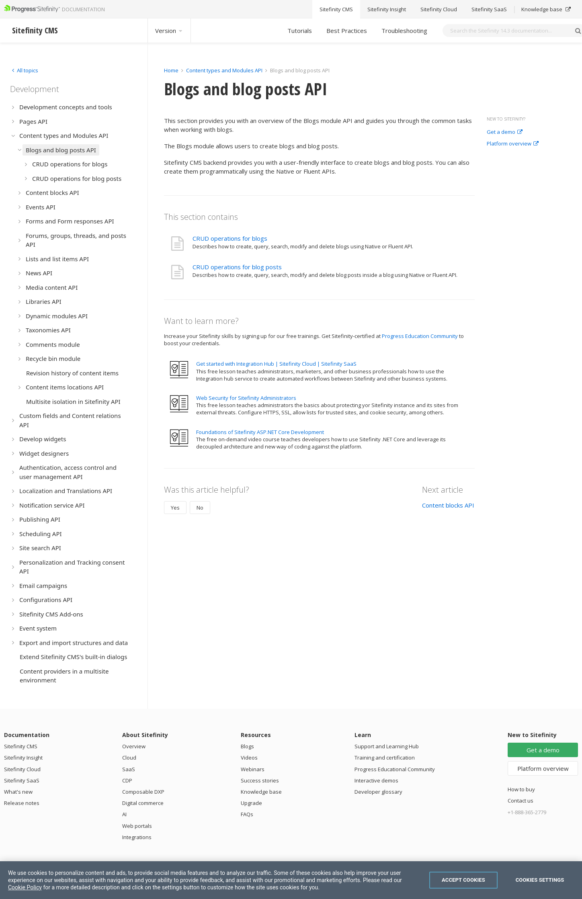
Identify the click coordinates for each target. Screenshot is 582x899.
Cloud (129, 757)
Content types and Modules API (224, 70)
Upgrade (251, 803)
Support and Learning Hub (387, 746)
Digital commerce (143, 803)
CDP (127, 780)
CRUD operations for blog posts (237, 267)
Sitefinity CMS (20, 746)
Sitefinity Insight (23, 757)
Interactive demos (376, 780)
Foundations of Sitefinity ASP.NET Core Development (260, 432)
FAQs (247, 814)
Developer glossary (378, 791)
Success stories (260, 780)
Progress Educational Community (395, 769)
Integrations (137, 837)
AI (124, 814)
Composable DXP (143, 791)
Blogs (247, 746)
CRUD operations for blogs (230, 238)
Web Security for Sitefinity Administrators (246, 397)
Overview (134, 746)
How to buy (521, 789)
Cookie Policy (25, 887)
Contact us (520, 800)
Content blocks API (448, 505)
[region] (291, 880)
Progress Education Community (420, 336)
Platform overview (513, 144)
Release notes (21, 803)
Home (171, 70)
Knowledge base (261, 791)
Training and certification (385, 757)
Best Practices (346, 31)
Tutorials (299, 31)
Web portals (137, 825)
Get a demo (505, 132)
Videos (249, 757)
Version (169, 31)
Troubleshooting (404, 31)
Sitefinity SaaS (21, 780)
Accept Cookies (463, 880)
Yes (175, 507)
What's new (18, 791)
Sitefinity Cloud (22, 769)
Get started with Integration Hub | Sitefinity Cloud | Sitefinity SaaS (276, 363)
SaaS (128, 769)
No (200, 507)
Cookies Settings (540, 880)
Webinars (252, 769)
